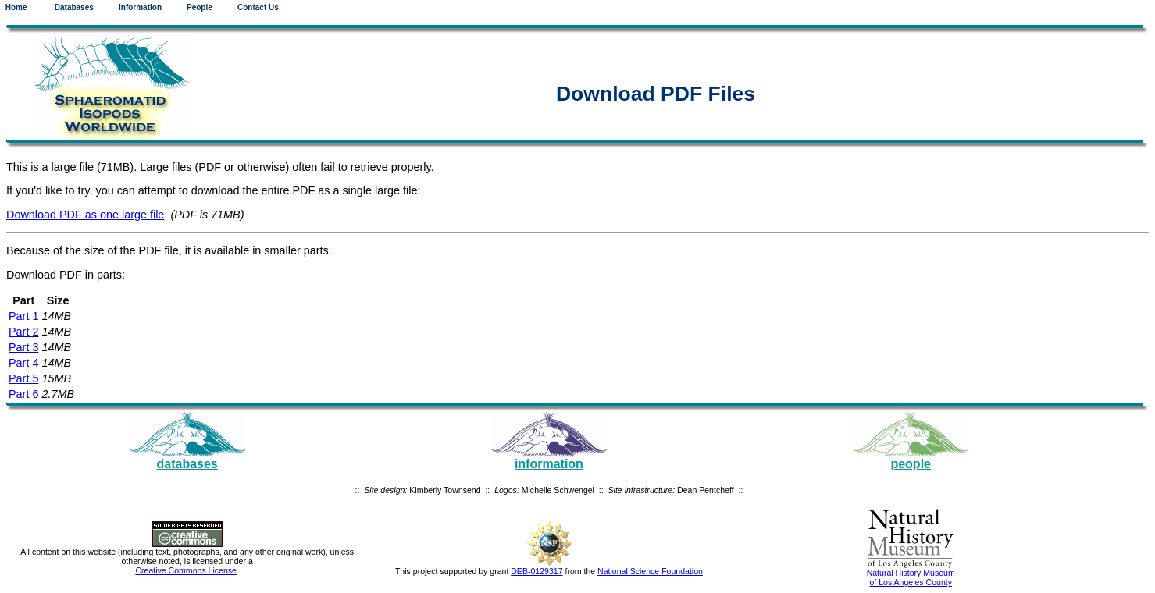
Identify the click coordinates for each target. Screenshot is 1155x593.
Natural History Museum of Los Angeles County (911, 577)
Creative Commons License (186, 570)
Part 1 (23, 316)
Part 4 (23, 363)
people (910, 463)
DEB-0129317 (536, 571)
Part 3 (23, 347)
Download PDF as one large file (85, 214)
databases (187, 463)
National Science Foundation (650, 571)
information (549, 463)
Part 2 (23, 331)
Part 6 (23, 394)
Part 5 (23, 378)
